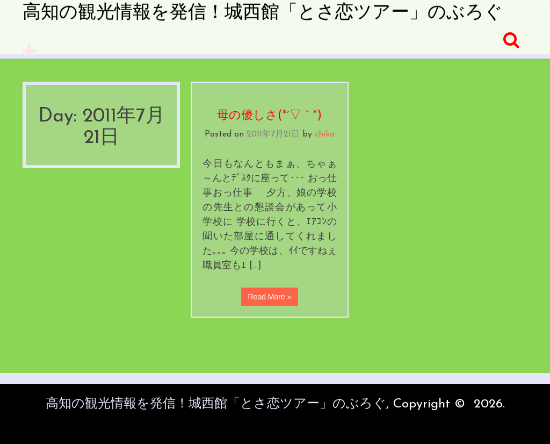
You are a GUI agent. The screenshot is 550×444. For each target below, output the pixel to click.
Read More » (270, 296)
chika (325, 134)
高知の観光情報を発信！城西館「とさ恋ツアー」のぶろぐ (263, 13)
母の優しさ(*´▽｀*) (269, 116)
